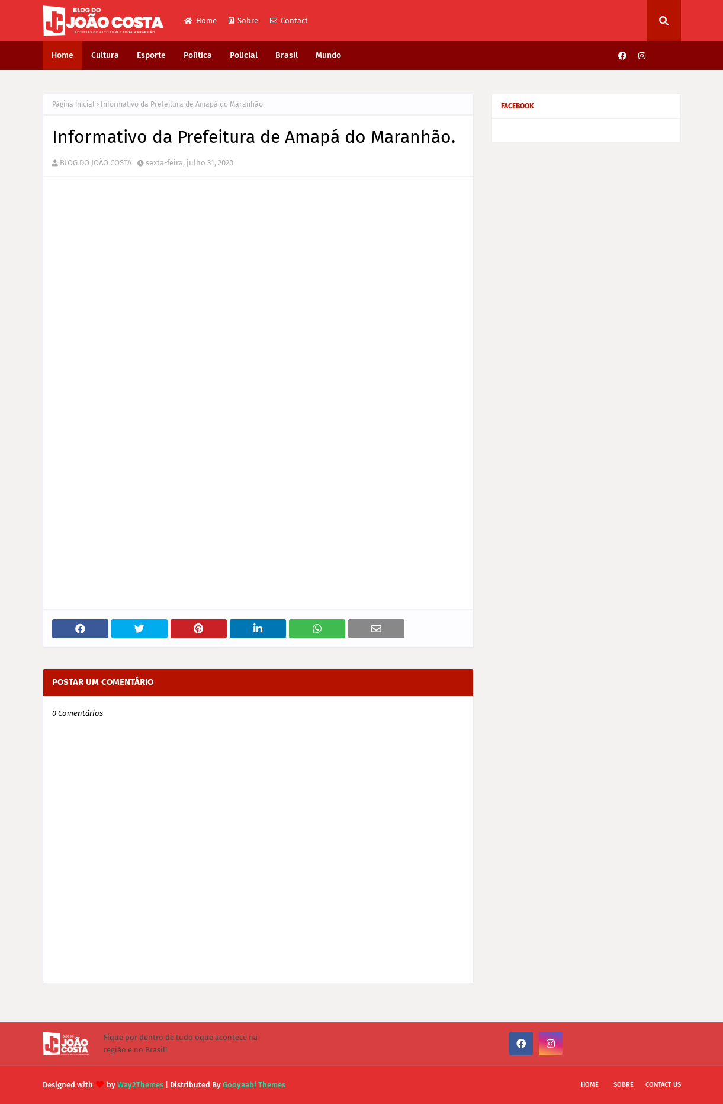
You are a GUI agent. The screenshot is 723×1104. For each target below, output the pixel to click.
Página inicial (73, 104)
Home (200, 20)
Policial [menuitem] (244, 55)
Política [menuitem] (198, 55)
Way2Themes (140, 1084)
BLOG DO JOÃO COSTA (95, 162)
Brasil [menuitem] (286, 55)
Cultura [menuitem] (105, 55)
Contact (289, 20)
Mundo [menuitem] (328, 55)
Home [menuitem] (62, 55)
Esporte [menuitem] (151, 55)
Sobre (243, 20)
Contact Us (663, 1085)
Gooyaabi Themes (254, 1084)
